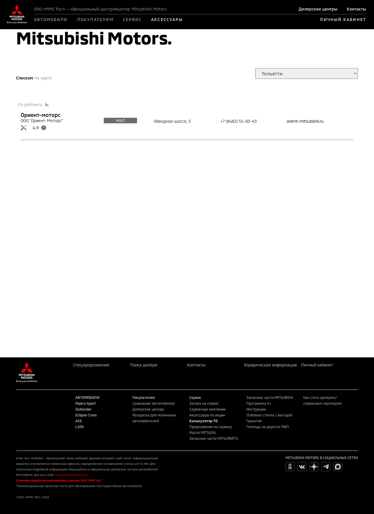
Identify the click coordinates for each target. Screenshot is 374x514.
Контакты (356, 8)
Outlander (83, 409)
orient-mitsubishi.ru (305, 121)
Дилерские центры (318, 8)
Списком (24, 77)
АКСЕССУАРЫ (167, 19)
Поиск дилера (143, 364)
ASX (78, 421)
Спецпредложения (91, 364)
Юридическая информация (270, 364)
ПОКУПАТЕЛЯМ (95, 19)
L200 (79, 427)
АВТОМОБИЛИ (51, 19)
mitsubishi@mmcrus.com (71, 475)
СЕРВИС (132, 19)
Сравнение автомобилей (153, 403)
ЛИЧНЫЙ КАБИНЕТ (343, 19)
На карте (43, 77)
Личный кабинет (317, 364)
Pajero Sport (85, 403)
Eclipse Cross (86, 415)
